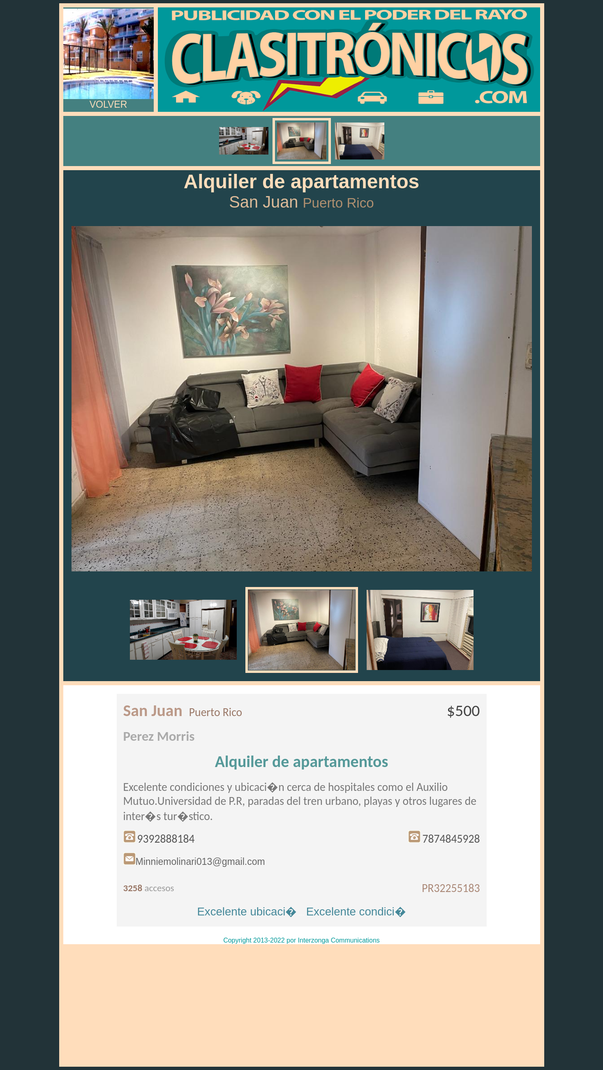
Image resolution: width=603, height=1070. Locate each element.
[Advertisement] (301, 1005)
